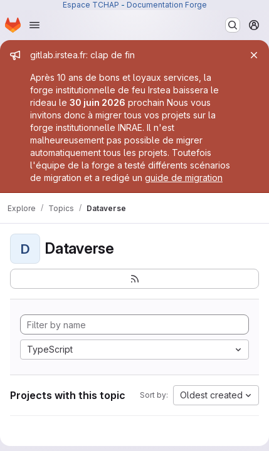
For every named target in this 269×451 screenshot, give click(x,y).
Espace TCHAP (91, 4)
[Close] (253, 55)
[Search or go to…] (232, 25)
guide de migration (184, 177)
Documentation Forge (167, 4)
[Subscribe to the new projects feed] (134, 279)
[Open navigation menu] (34, 25)
